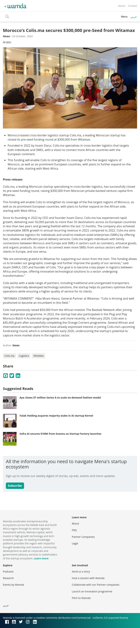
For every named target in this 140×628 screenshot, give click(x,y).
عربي (134, 16)
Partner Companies (83, 537)
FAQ (74, 530)
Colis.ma (9, 355)
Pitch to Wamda (81, 598)
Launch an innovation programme (92, 591)
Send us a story (81, 571)
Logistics (24, 355)
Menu (124, 16)
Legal (75, 543)
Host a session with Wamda (88, 578)
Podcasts (8, 571)
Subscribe (15, 486)
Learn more (41, 558)
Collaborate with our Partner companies (95, 584)
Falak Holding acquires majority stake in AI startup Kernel (56, 415)
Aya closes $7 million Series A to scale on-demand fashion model (60, 397)
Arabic (7, 42)
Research (8, 578)
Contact (132, 5)
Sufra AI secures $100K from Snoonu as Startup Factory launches (60, 433)
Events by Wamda (13, 584)
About (121, 5)
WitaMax (38, 355)
